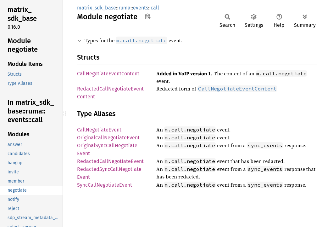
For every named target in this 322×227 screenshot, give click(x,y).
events (140, 8)
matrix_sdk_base (96, 8)
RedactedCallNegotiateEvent (110, 161)
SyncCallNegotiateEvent (104, 185)
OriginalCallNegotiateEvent (108, 138)
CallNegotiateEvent (99, 130)
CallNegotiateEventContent (108, 74)
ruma (124, 8)
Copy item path (147, 16)
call (155, 8)
